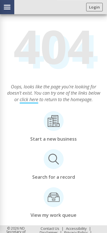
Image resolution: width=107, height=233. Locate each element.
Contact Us (50, 228)
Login (94, 7)
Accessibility (76, 228)
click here (29, 99)
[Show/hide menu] (7, 7)
